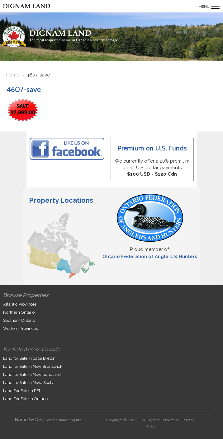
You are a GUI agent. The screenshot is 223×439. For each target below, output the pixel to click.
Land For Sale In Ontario (25, 398)
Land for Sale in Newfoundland (32, 374)
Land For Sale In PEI (21, 390)
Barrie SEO (26, 420)
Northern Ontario (19, 312)
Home (12, 75)
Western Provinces (20, 328)
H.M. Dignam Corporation (159, 420)
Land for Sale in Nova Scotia (29, 382)
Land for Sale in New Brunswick (32, 366)
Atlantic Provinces (19, 304)
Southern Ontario (19, 320)
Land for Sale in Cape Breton (29, 358)
